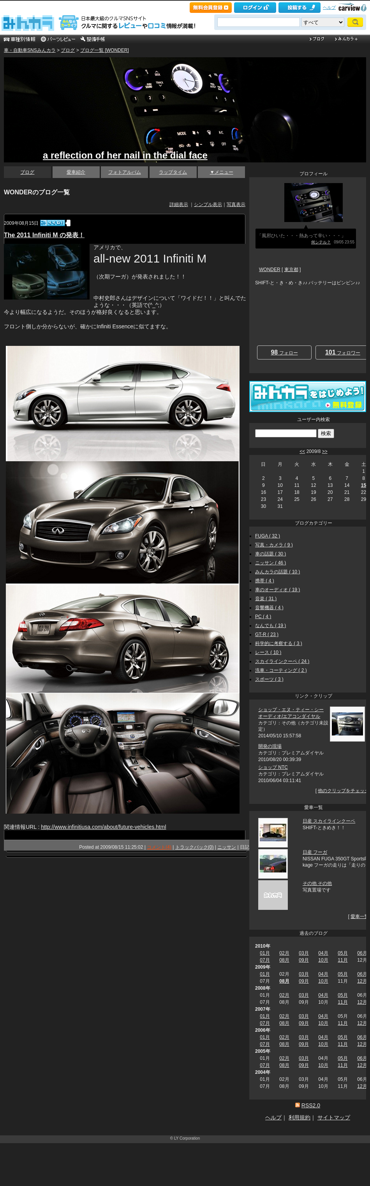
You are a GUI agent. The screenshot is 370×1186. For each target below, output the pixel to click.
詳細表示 (178, 204)
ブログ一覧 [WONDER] (104, 50)
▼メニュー (221, 172)
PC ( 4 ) (263, 616)
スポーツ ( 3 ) (269, 679)
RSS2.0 (310, 1105)
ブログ (68, 50)
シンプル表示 (208, 204)
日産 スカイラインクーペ (329, 821)
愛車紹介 (76, 172)
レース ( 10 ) (268, 652)
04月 (323, 953)
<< (302, 451)
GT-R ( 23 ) (266, 634)
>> (325, 451)
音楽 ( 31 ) (266, 598)
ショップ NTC (273, 767)
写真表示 (236, 204)
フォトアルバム (124, 172)
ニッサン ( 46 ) (270, 563)
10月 (323, 960)
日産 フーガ (315, 852)
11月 (342, 960)
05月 (342, 953)
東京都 (291, 269)
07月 (265, 960)
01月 (265, 953)
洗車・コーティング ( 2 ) (281, 670)
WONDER (269, 269)
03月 (303, 953)
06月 (362, 953)
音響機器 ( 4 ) (269, 607)
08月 (284, 960)
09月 (303, 960)
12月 (362, 981)
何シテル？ (321, 242)
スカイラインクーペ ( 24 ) (282, 661)
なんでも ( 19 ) (270, 625)
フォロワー (342, 352)
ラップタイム (173, 172)
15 (363, 485)
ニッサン (226, 847)
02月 (284, 953)
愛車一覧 (360, 916)
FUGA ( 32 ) (267, 536)
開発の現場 (270, 746)
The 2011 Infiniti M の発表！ (44, 235)
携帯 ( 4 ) (264, 580)
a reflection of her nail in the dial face (125, 155)
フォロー (284, 352)
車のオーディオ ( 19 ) (277, 589)
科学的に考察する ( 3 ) (278, 643)
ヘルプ (329, 7)
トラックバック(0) (194, 847)
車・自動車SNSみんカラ (30, 50)
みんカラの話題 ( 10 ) (277, 571)
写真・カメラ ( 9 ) (274, 545)
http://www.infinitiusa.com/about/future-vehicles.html (103, 827)
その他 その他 (317, 883)
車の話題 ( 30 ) (270, 554)
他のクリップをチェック (343, 790)
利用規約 (299, 1117)
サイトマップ (333, 1117)
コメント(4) (159, 847)
